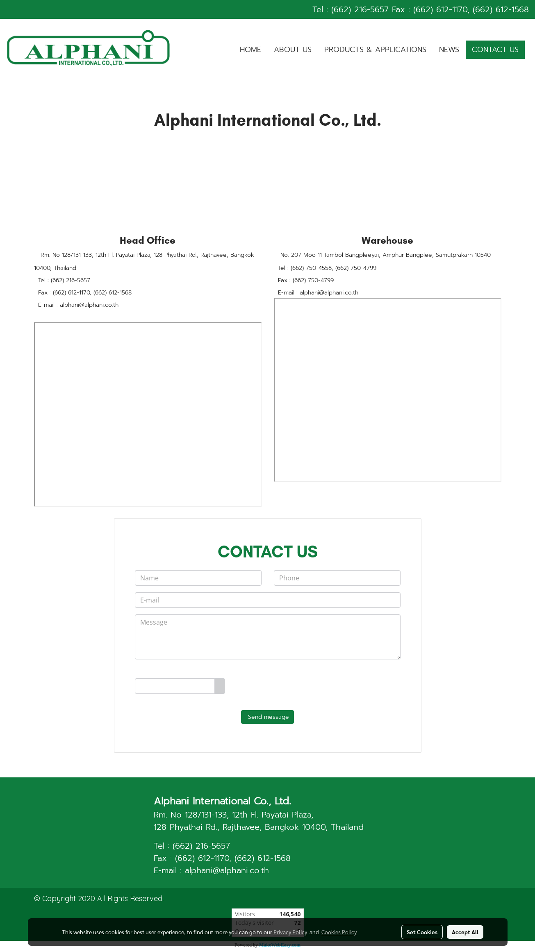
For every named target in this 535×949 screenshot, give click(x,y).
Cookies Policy (339, 931)
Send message (267, 717)
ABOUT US (293, 49)
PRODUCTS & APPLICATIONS (375, 49)
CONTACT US (495, 49)
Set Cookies (422, 931)
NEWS (449, 49)
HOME (250, 49)
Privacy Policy (290, 931)
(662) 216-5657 (360, 9)
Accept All (465, 931)
